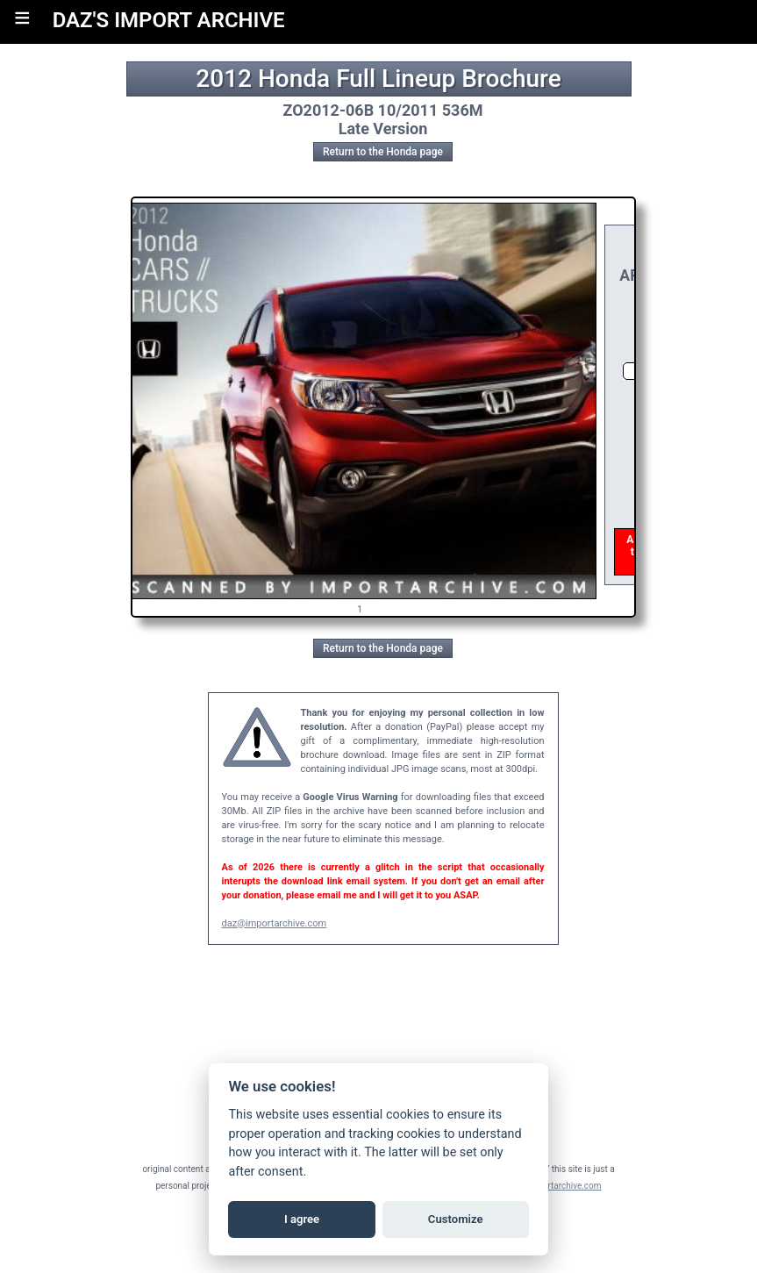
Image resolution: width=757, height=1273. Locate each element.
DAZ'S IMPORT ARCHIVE (169, 20)
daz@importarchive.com (274, 923)
